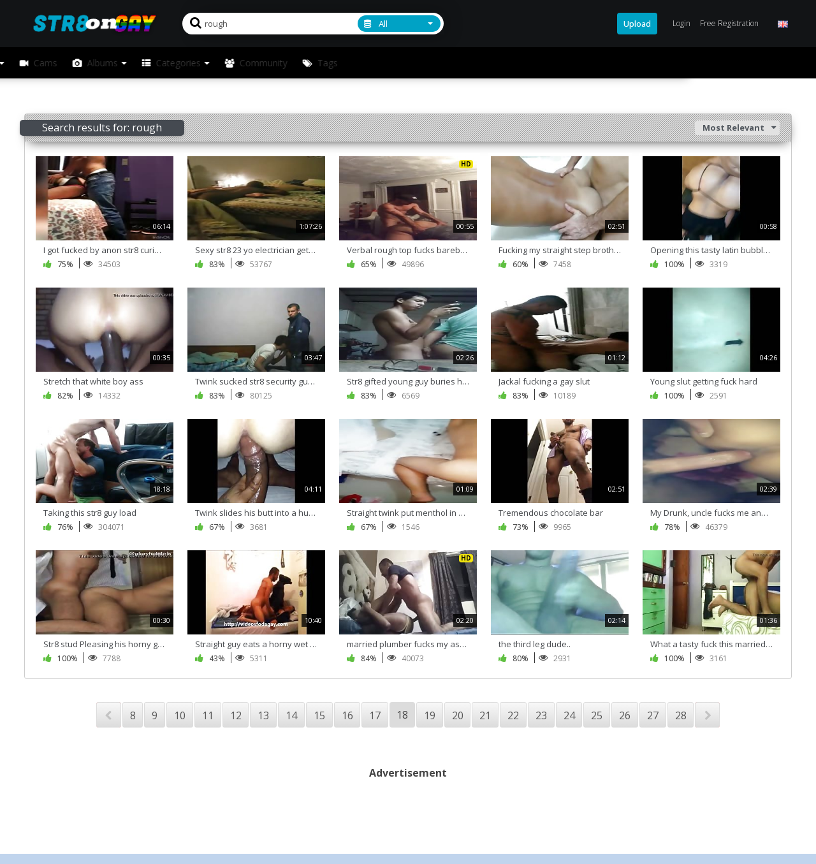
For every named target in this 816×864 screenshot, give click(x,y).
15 (319, 715)
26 (624, 715)
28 (681, 715)
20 (457, 715)
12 (236, 715)
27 (653, 715)
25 (596, 715)
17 (375, 715)
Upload (637, 23)
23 (541, 715)
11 (208, 715)
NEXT (707, 715)
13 (263, 715)
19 (429, 715)
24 (569, 715)
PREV (108, 715)
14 (291, 715)
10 (180, 715)
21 (485, 715)
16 (347, 715)
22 (513, 715)
